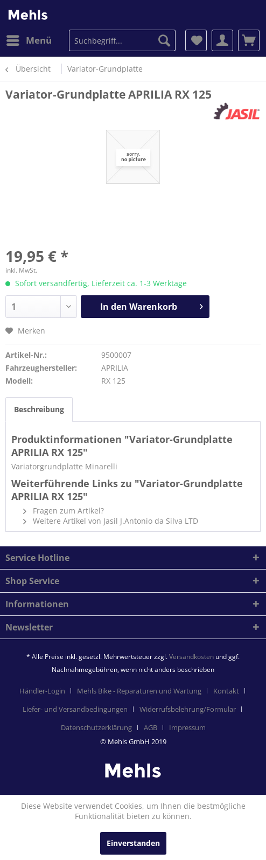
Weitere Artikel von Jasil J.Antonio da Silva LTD (110, 521)
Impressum (187, 727)
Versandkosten (191, 656)
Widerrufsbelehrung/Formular (187, 709)
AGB (150, 727)
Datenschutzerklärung (96, 727)
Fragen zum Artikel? (63, 510)
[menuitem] (28, 40)
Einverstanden (133, 843)
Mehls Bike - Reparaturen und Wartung (139, 691)
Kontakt (226, 691)
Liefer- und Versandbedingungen (75, 709)
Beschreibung (39, 409)
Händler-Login (42, 691)
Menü (29, 39)
